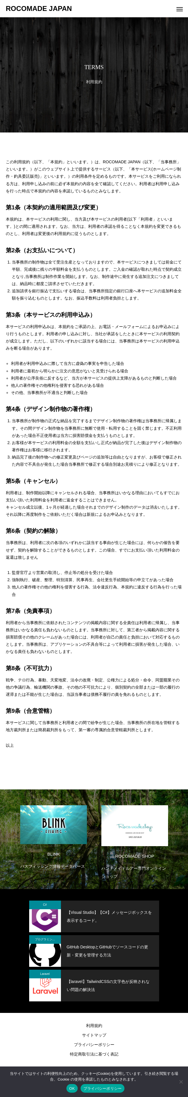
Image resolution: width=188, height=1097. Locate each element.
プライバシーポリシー (94, 1044)
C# (45, 904)
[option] (53, 836)
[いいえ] (181, 1082)
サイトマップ (94, 1035)
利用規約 (94, 1025)
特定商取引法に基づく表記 (94, 1054)
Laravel (45, 973)
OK (72, 1088)
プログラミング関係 (48, 939)
